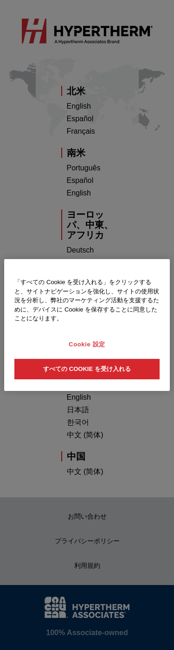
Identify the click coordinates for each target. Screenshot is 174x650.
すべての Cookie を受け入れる (87, 368)
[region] (86, 325)
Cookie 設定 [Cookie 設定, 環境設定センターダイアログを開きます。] (87, 344)
